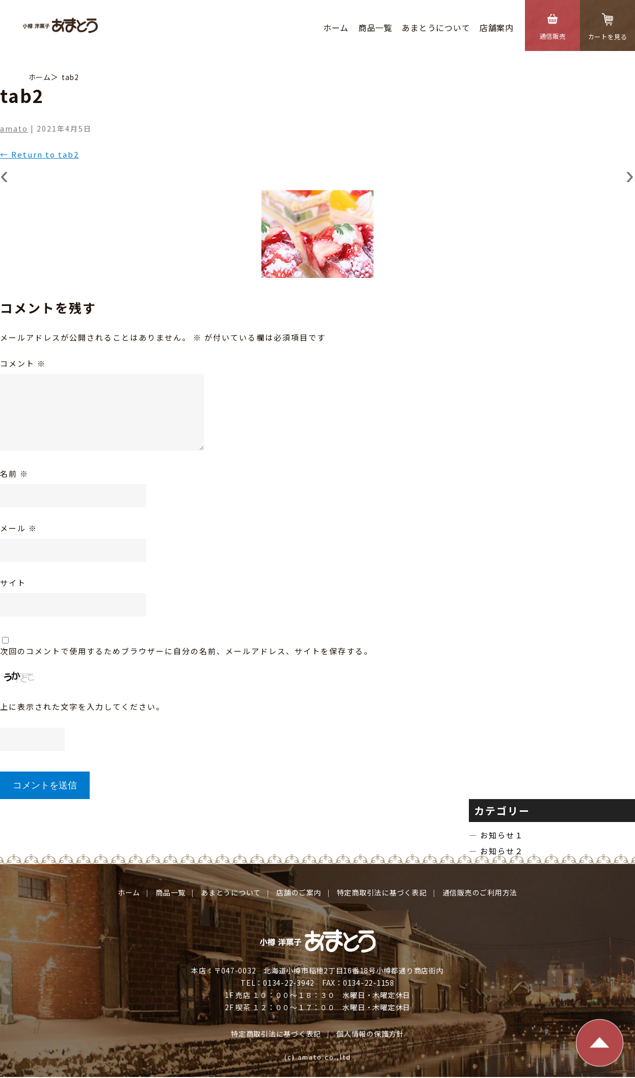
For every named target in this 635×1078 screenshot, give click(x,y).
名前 (14, 473)
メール (18, 528)
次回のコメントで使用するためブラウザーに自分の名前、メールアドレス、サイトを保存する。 (186, 651)
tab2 (70, 77)
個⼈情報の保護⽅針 (370, 1034)
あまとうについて (436, 27)
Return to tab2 (39, 154)
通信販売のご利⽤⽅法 (480, 892)
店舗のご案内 (299, 892)
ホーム (336, 27)
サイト (13, 582)
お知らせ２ (509, 850)
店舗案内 (497, 27)
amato (14, 128)
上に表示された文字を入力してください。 (82, 706)
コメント (23, 363)
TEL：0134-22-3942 (277, 983)
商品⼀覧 (375, 27)
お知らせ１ (509, 835)
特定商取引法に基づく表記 (382, 892)
